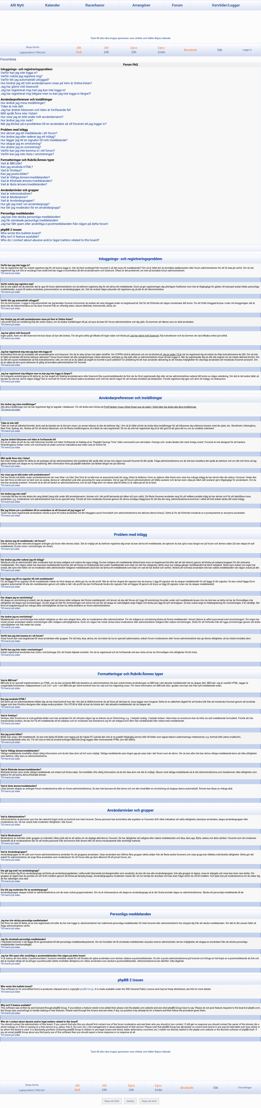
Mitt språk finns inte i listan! (19, 113)
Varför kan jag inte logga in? (19, 72)
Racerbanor (94, 5)
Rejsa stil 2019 (149, 1101)
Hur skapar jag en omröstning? (21, 143)
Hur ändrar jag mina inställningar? (23, 103)
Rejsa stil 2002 (112, 1101)
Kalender (52, 5)
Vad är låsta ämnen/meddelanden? (24, 184)
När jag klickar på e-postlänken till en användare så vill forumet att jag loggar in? (54, 124)
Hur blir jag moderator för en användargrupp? (30, 207)
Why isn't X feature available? (20, 236)
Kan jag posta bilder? (14, 174)
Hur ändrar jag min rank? (17, 120)
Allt (106, 50)
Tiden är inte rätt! (12, 106)
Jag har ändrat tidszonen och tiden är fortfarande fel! (36, 110)
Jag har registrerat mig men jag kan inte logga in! (33, 90)
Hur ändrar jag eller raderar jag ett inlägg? (28, 136)
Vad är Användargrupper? (17, 200)
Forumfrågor (245, 1087)
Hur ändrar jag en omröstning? (21, 147)
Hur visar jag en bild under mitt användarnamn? (32, 117)
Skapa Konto (32, 47)
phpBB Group (87, 989)
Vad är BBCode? (11, 163)
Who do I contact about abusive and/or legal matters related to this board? (50, 240)
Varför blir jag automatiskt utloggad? (25, 79)
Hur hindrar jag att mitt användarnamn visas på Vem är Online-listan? (46, 83)
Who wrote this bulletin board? (21, 233)
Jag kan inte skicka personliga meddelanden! (30, 217)
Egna (133, 50)
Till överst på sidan (10, 273)
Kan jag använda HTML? (17, 167)
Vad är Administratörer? (16, 193)
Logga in (247, 49)
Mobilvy (130, 1101)
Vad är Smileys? (11, 170)
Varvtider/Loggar (226, 5)
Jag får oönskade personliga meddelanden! (29, 220)
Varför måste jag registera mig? (21, 76)
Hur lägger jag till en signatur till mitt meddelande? (34, 140)
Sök (219, 50)
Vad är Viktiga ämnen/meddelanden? (25, 177)
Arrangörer (141, 5)
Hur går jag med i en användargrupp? (25, 204)
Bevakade (190, 50)
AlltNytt (79, 50)
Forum (177, 5)
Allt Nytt (17, 5)
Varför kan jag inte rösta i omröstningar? (27, 154)
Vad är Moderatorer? (14, 197)
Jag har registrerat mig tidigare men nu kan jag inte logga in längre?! (46, 93)
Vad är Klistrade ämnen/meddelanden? (26, 181)
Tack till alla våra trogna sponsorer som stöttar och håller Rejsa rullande (130, 38)
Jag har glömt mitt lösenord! (19, 86)
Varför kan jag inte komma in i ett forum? (28, 150)
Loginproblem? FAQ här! (32, 52)
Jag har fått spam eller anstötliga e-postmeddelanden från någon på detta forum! (54, 224)
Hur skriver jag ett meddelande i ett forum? (29, 133)
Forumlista (8, 59)
